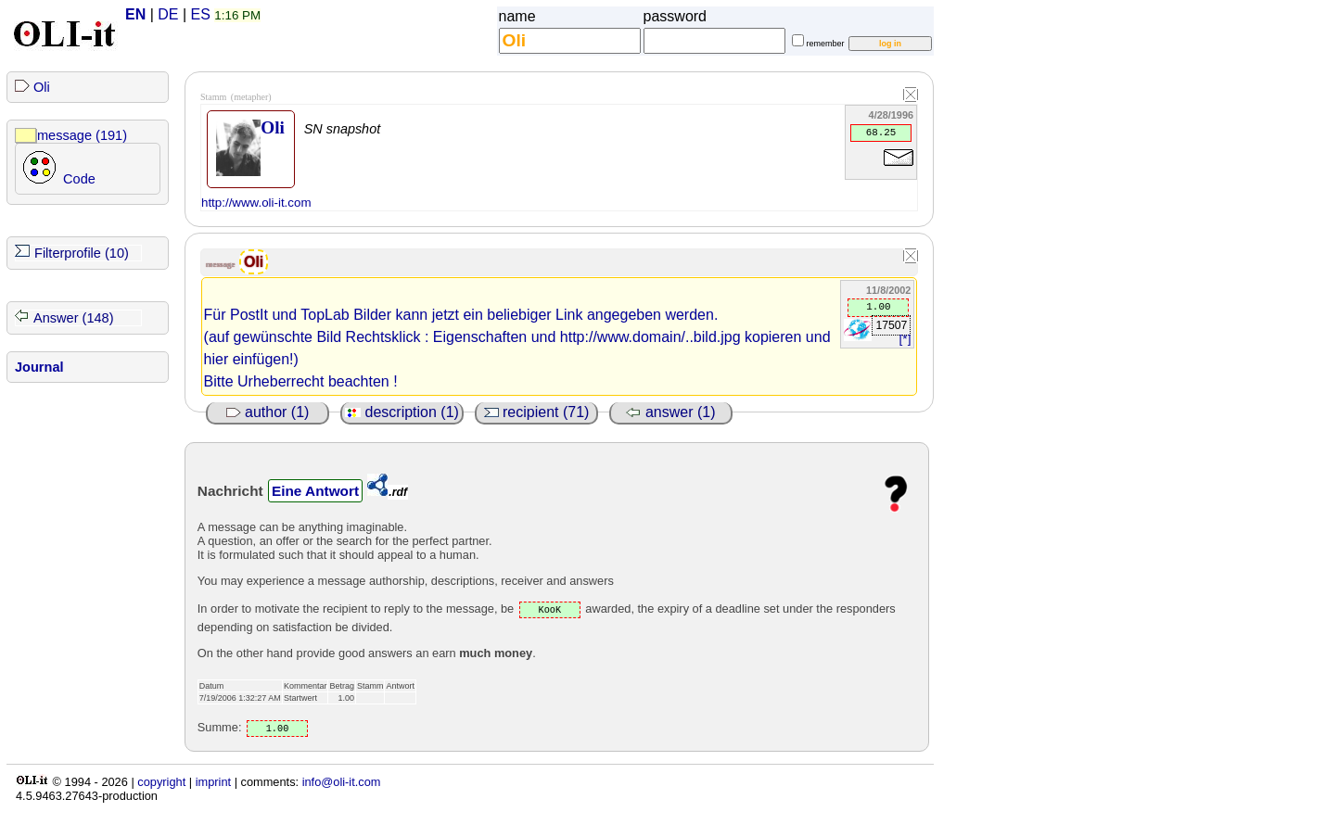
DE (168, 14)
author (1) (268, 412)
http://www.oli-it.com (256, 202)
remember (826, 43)
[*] (905, 339)
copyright (161, 782)
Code (79, 178)
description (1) (402, 412)
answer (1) (670, 412)
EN (135, 14)
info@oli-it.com (341, 782)
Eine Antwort (315, 491)
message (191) (82, 135)
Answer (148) (73, 318)
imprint (213, 782)
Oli (41, 87)
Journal (39, 367)
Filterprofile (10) (81, 253)
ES (200, 14)
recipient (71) (537, 412)
